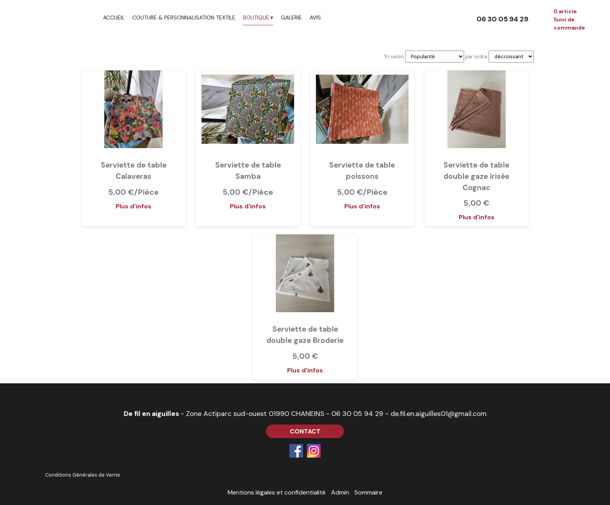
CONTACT (305, 431)
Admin (340, 492)
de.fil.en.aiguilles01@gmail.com (439, 413)
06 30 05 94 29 (357, 413)
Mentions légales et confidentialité (277, 492)
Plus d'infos (133, 206)
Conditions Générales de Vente (82, 475)
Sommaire (368, 492)
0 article (565, 11)
